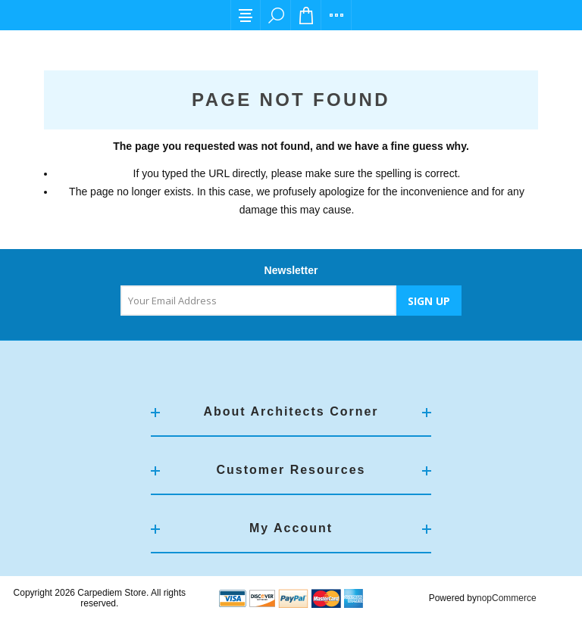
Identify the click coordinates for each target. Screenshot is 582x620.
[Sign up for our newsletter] (258, 300)
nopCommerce (507, 598)
